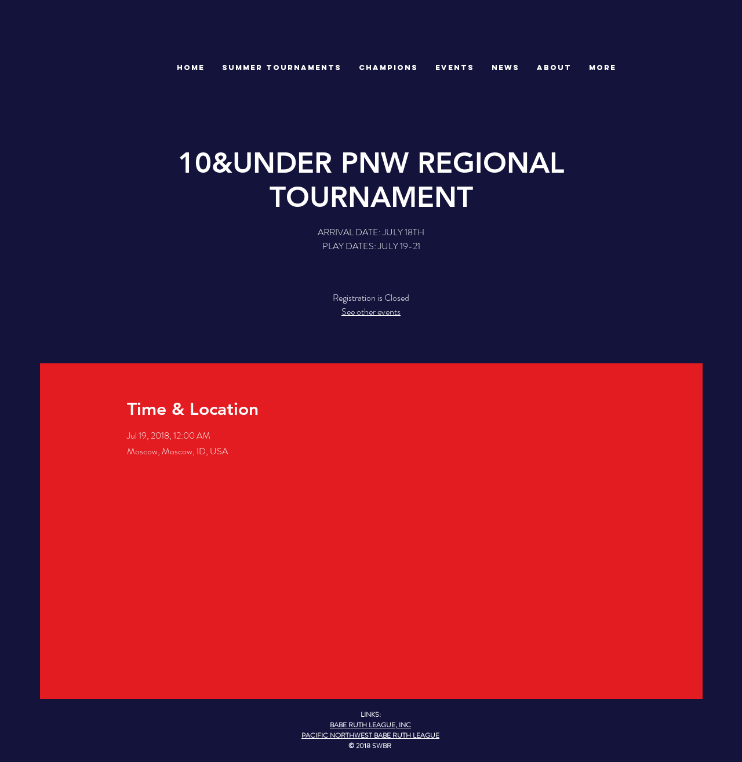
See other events (371, 311)
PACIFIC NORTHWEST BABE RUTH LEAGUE (370, 735)
